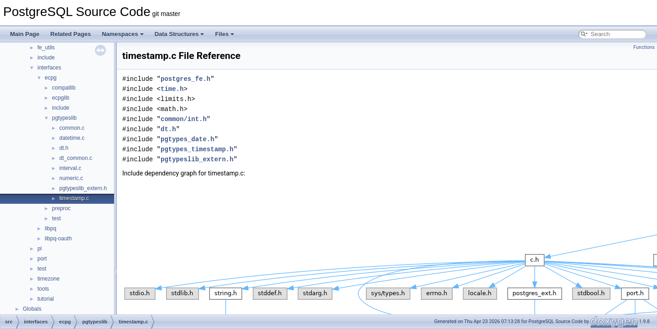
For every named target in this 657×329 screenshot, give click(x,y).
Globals (32, 309)
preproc (61, 208)
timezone (48, 279)
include (46, 57)
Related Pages (70, 34)
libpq (50, 228)
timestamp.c (74, 198)
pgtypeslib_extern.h (83, 188)
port (42, 258)
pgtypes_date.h (187, 139)
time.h (172, 89)
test (56, 218)
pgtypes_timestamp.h (197, 149)
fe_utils (46, 47)
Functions (644, 47)
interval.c (70, 168)
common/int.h (184, 119)
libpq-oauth (58, 238)
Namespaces (123, 34)
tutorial (45, 299)
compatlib (63, 88)
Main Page (24, 34)
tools (43, 289)
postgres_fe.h (185, 78)
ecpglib (60, 98)
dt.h (63, 148)
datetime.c (71, 138)
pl (39, 248)
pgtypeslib (64, 118)
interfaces (49, 67)
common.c (71, 128)
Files (224, 34)
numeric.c (71, 178)
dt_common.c (75, 158)
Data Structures (179, 34)
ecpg (51, 77)
